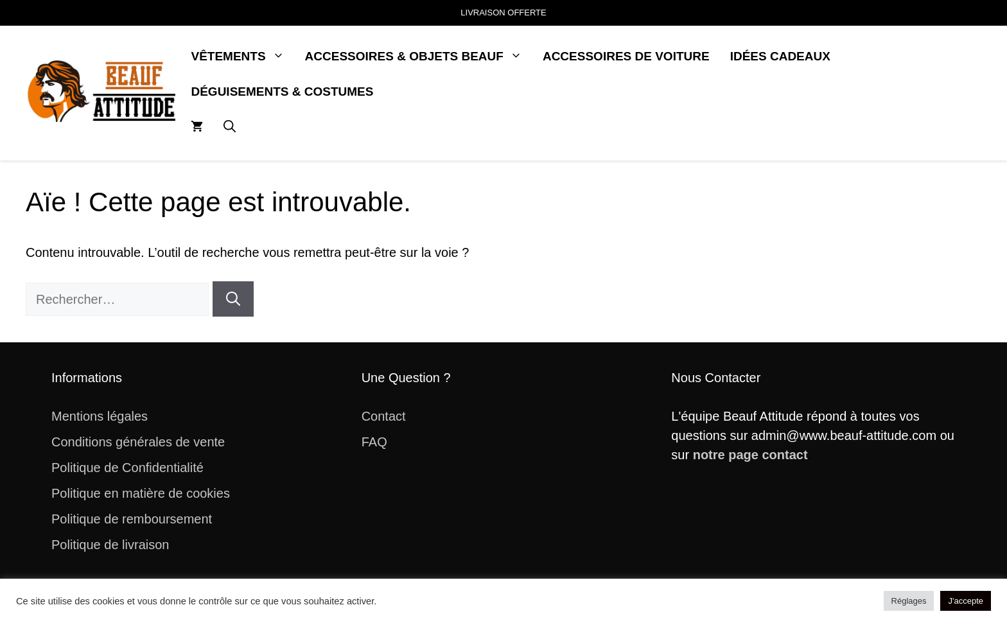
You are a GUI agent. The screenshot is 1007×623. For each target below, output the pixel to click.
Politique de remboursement (131, 519)
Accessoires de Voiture (626, 56)
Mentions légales (99, 416)
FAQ (374, 442)
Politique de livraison (110, 545)
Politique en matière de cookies (140, 493)
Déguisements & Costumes (282, 91)
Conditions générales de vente (138, 442)
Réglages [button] (909, 601)
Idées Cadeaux (780, 56)
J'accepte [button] (965, 601)
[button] (229, 127)
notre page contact (750, 455)
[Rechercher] (233, 299)
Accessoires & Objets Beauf (418, 56)
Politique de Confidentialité (127, 468)
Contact (384, 416)
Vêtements (242, 56)
